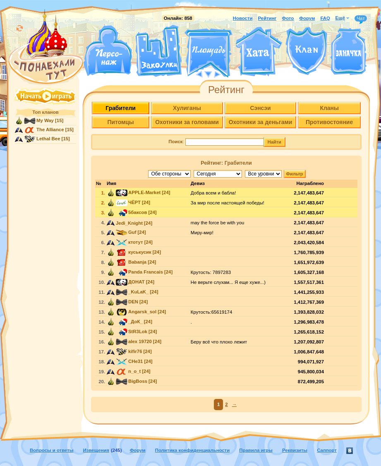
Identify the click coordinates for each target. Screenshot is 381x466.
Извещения (96, 450)
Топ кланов (45, 112)
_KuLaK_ (138, 291)
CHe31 (135, 361)
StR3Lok (137, 331)
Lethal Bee (48, 138)
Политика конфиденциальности (192, 450)
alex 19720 (140, 341)
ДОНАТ (136, 281)
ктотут (135, 242)
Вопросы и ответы (52, 450)
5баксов (137, 212)
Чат (361, 19)
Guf (132, 232)
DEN (133, 301)
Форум (307, 18)
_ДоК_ (135, 321)
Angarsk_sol (142, 311)
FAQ (325, 18)
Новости (243, 18)
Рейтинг (267, 18)
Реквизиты (294, 450)
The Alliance (50, 129)
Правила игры (255, 450)
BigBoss (137, 381)
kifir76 (135, 351)
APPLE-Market (144, 192)
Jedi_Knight (129, 223)
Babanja (137, 261)
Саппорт (327, 450)
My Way (45, 120)
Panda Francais (145, 271)
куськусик (139, 252)
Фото (288, 18)
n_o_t (134, 371)
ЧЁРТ (134, 202)
